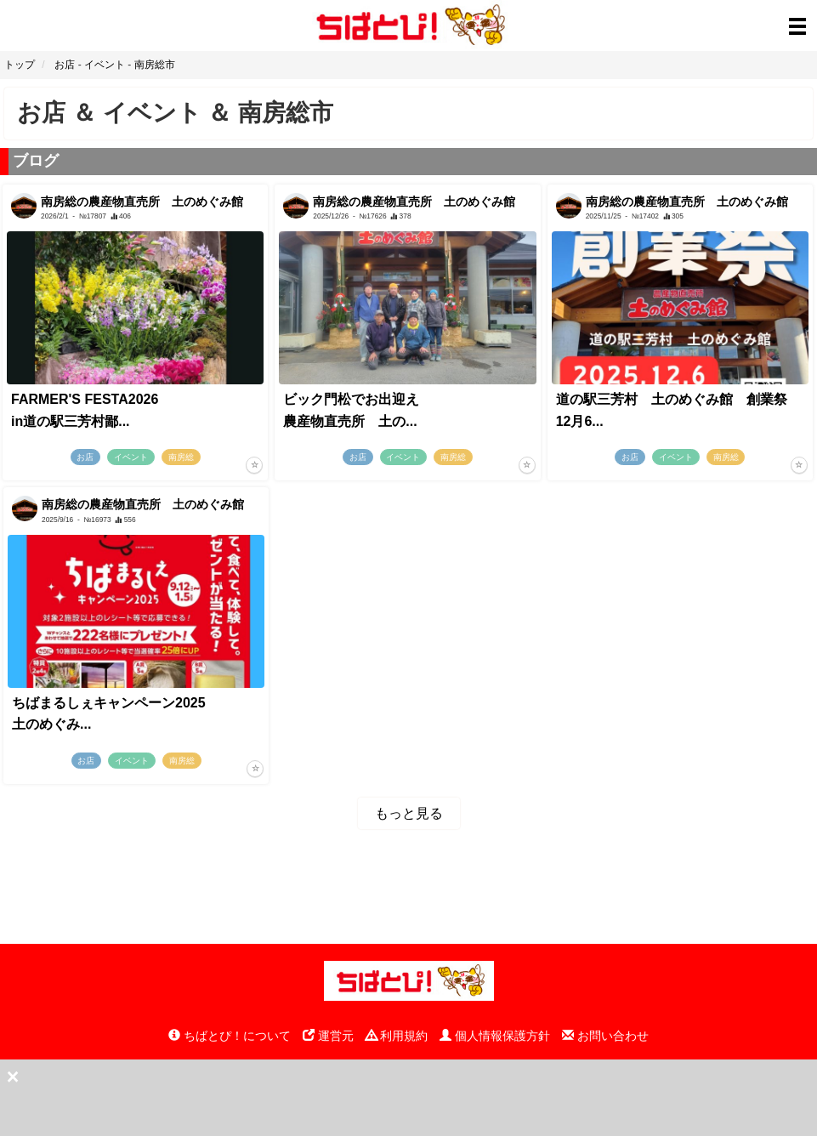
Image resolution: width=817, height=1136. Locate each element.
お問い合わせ (605, 1035)
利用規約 (397, 1035)
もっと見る (409, 813)
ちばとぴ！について (229, 1035)
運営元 (328, 1035)
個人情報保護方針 (495, 1035)
